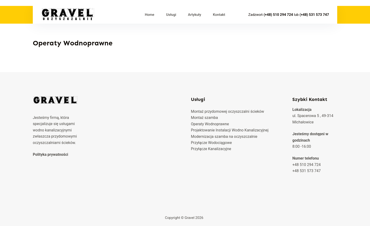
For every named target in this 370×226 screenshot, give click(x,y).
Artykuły (194, 15)
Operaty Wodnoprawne (210, 124)
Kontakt (219, 15)
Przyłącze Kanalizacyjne (211, 149)
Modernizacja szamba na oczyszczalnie (224, 136)
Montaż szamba (204, 117)
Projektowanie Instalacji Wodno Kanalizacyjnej (230, 130)
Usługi (171, 15)
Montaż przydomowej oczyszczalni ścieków (227, 111)
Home (149, 15)
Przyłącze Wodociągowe (211, 142)
